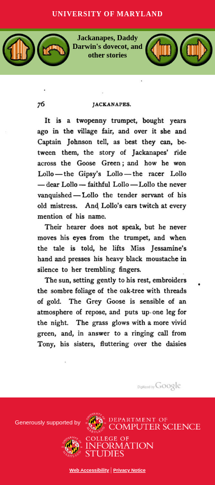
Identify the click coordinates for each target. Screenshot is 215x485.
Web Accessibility (89, 470)
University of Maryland (107, 14)
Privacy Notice (129, 470)
